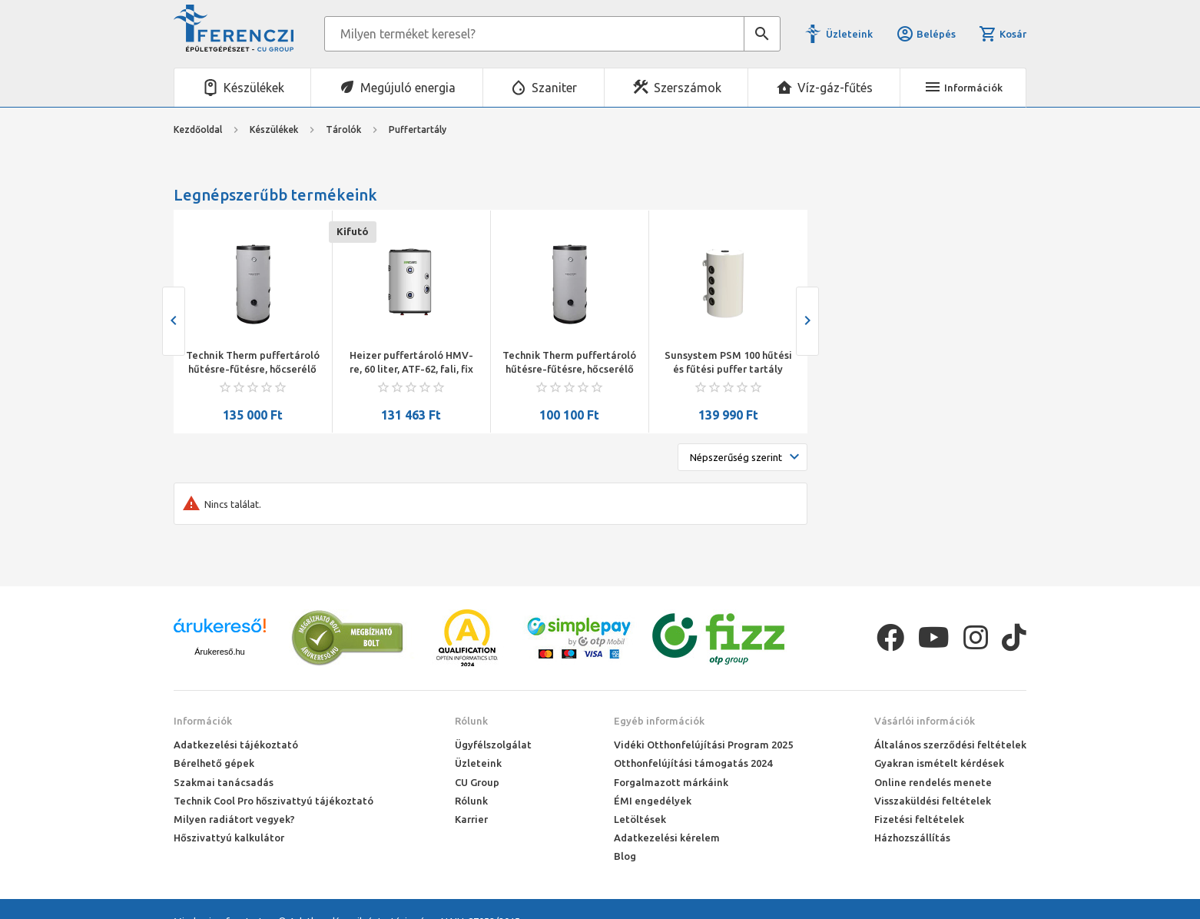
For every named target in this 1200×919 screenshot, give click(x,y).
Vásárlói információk (924, 720)
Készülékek (254, 88)
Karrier (471, 819)
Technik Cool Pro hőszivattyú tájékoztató (273, 800)
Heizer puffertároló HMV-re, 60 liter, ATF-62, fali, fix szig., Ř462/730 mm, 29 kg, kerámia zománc (411, 363)
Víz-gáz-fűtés (835, 88)
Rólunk (471, 720)
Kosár (1002, 34)
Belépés (926, 34)
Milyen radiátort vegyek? (234, 819)
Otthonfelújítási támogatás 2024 (693, 763)
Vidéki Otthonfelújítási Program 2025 (703, 744)
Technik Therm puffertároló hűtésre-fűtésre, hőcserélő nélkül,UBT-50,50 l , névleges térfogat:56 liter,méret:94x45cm (569, 363)
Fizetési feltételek (919, 819)
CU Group (477, 782)
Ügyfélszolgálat (493, 744)
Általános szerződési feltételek (950, 744)
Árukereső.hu (219, 651)
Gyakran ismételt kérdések (939, 763)
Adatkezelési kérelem (667, 837)
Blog (625, 856)
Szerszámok (687, 88)
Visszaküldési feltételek (932, 800)
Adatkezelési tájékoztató (236, 744)
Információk (203, 720)
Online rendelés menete (933, 782)
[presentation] (173, 321)
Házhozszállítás (912, 837)
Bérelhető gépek (214, 763)
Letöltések (640, 819)
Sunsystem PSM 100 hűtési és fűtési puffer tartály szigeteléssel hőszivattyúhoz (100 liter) (728, 363)
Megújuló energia (408, 88)
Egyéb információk (659, 720)
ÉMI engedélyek (652, 800)
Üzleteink (849, 33)
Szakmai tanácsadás (223, 782)
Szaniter (554, 88)
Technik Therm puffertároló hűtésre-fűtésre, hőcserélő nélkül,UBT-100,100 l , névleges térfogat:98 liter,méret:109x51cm (253, 363)
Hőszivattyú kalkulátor (229, 837)
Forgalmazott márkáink (671, 782)
